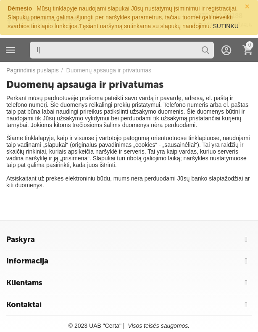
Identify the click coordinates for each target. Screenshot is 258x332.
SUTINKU (226, 26)
